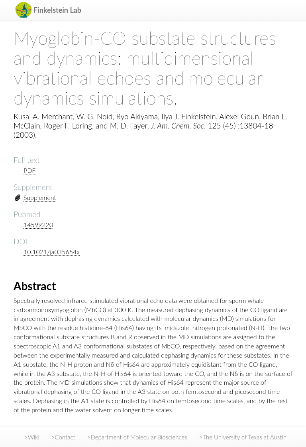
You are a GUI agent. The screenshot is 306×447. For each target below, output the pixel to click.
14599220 (38, 224)
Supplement (40, 197)
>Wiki (31, 437)
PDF (29, 170)
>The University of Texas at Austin (242, 437)
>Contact (63, 437)
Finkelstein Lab (57, 10)
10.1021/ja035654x (52, 251)
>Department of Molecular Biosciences (137, 437)
